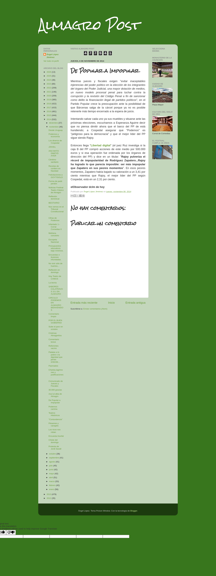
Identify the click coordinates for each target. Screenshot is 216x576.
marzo (52, 481)
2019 (49, 99)
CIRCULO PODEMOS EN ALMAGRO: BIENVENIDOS (56, 304)
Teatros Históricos (54, 414)
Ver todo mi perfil (51, 61)
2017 (49, 107)
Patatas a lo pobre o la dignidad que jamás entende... (55, 357)
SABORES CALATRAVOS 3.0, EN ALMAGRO (56, 290)
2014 (49, 119)
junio (51, 469)
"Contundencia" (56, 419)
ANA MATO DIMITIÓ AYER (54, 153)
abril (51, 477)
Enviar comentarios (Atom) (95, 309)
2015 (49, 115)
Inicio (111, 302)
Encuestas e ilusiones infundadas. (55, 257)
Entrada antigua (136, 302)
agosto (52, 462)
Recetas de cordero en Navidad (55, 168)
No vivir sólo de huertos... (55, 264)
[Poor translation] (11, 532)
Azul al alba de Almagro (55, 395)
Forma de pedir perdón (55, 182)
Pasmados (53, 366)
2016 (49, 111)
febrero (52, 485)
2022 (49, 88)
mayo (52, 473)
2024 (49, 80)
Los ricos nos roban (55, 430)
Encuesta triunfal (56, 436)
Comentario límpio (54, 315)
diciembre (53, 123)
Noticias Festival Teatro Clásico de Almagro (56, 189)
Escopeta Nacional (54, 240)
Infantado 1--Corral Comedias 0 (55, 226)
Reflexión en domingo (54, 271)
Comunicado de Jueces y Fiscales (56, 383)
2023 (49, 84)
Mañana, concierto (54, 234)
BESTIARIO (54, 203)
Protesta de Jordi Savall (55, 447)
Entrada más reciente (84, 302)
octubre (52, 454)
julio (51, 465)
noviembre (54, 127)
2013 (49, 494)
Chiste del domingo (54, 441)
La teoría (53, 283)
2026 (49, 72)
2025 (49, 76)
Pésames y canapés (54, 424)
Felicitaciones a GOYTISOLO (56, 176)
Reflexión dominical (54, 197)
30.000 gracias (55, 390)
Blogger (133, 511)
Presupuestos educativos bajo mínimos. (56, 248)
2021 (49, 92)
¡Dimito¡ (52, 147)
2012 (49, 498)
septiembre (54, 458)
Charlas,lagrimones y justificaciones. (56, 373)
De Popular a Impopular (54, 401)
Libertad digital (100, 145)
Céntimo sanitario (53, 160)
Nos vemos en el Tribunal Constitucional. (56, 210)
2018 (49, 104)
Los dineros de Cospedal (55, 141)
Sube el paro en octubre (56, 328)
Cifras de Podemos (54, 219)
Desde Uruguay (56, 130)
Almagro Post (89, 25)
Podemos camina (53, 408)
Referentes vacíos (53, 347)
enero (52, 489)
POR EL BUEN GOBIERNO (55, 321)
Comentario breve (54, 340)
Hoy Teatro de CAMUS (55, 277)
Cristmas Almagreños (55, 334)
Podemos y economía (54, 135)
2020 (49, 96)
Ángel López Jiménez (52, 55)
